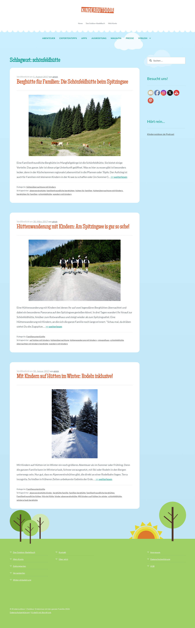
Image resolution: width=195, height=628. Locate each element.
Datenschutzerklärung (160, 559)
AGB (152, 566)
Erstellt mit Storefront (41, 612)
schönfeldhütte (45, 194)
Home (80, 23)
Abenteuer (48, 38)
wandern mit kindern (62, 194)
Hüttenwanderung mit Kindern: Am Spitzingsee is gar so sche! (73, 227)
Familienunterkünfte (35, 336)
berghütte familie (60, 492)
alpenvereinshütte (38, 190)
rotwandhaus (103, 340)
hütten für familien (83, 190)
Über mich (63, 559)
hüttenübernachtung (60, 340)
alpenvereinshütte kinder (41, 492)
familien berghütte (77, 492)
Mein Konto (112, 23)
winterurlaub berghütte (27, 500)
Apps (84, 38)
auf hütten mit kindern (40, 340)
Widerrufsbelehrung (22, 580)
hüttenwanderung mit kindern (83, 340)
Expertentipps (68, 38)
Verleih (142, 38)
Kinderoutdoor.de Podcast (160, 134)
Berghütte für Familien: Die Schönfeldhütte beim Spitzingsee (72, 82)
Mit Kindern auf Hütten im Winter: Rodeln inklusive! (65, 377)
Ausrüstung (99, 38)
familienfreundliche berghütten (61, 190)
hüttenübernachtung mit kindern (41, 187)
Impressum (155, 552)
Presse (130, 38)
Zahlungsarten (19, 566)
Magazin (116, 38)
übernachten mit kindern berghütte (32, 343)
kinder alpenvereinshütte (66, 496)
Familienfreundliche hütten (29, 496)
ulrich (55, 77)
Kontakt (62, 552)
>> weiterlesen (119, 177)
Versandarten (19, 573)
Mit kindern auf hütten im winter (92, 496)
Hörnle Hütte (48, 496)
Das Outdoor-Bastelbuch (95, 23)
